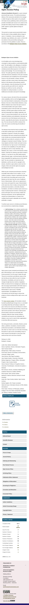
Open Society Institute (9, 301)
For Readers (5, 422)
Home (3, 5)
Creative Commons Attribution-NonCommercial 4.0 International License (9, 597)
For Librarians (5, 427)
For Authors (5, 424)
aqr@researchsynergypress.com (11, 586)
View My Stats (6, 600)
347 (18, 547)
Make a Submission (8, 413)
